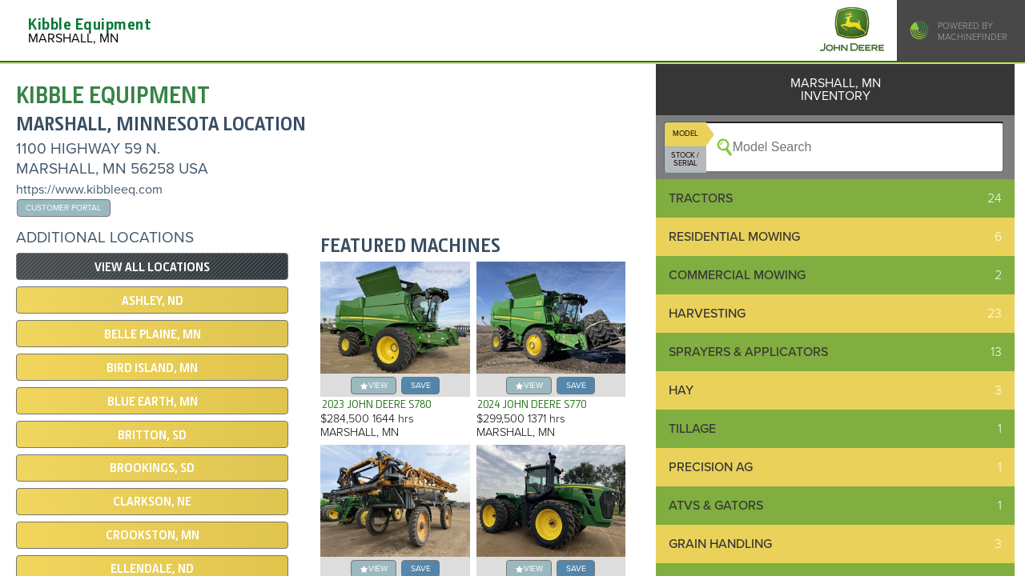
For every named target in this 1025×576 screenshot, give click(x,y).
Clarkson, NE (152, 501)
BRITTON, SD (152, 435)
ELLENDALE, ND (152, 568)
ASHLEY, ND (152, 300)
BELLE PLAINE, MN (152, 334)
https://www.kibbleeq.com (89, 190)
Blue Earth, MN (152, 401)
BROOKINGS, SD (152, 468)
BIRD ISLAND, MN (152, 368)
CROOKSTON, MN (152, 535)
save (421, 385)
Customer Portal (63, 207)
